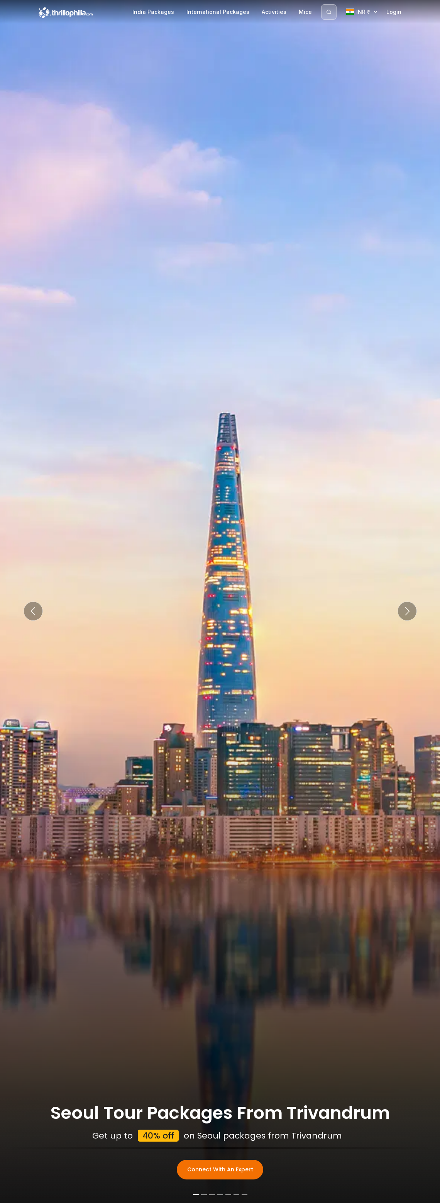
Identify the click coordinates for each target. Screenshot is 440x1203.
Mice (305, 11)
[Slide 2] (204, 1194)
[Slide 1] (196, 1194)
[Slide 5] (228, 1194)
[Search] (329, 12)
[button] (33, 611)
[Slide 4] (220, 1194)
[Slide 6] (236, 1194)
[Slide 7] (244, 1194)
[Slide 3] (212, 1194)
